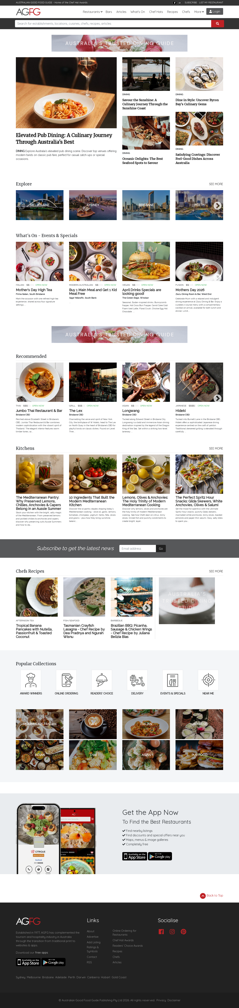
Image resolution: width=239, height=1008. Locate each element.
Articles (121, 12)
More (197, 12)
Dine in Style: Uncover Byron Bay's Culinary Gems (197, 102)
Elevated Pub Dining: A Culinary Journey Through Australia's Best (64, 138)
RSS (89, 962)
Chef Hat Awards (78, 2)
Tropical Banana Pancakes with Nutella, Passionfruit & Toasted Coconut (34, 631)
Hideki (181, 411)
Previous (21, 206)
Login (214, 11)
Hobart (105, 977)
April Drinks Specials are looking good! (141, 292)
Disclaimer (174, 1000)
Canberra (93, 977)
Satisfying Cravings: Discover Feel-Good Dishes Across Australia (198, 159)
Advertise (92, 936)
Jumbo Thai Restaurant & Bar (39, 411)
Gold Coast (119, 977)
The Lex (75, 411)
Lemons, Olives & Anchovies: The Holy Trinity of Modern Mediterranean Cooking (145, 501)
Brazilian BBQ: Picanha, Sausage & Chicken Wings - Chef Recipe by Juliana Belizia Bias (131, 631)
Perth (71, 977)
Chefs (186, 12)
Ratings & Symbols (93, 949)
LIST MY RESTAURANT (211, 2)
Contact (92, 957)
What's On (138, 12)
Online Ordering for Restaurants (124, 933)
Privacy (161, 1000)
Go (161, 548)
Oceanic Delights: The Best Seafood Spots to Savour (142, 161)
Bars (109, 12)
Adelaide (61, 977)
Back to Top (211, 896)
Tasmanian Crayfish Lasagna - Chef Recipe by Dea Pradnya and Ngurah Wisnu (84, 631)
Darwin (81, 977)
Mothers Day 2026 (190, 290)
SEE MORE (216, 184)
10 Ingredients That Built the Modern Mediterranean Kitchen (91, 501)
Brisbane (48, 977)
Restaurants (91, 12)
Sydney (20, 977)
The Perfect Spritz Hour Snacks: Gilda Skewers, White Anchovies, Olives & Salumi (199, 501)
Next (217, 206)
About (90, 931)
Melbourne (34, 977)
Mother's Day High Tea (34, 290)
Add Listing (93, 942)
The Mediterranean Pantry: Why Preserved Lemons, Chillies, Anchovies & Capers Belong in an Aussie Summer (38, 503)
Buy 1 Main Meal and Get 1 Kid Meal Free (93, 292)
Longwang (130, 411)
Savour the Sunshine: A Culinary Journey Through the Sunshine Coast (145, 104)
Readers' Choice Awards (128, 945)
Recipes (172, 12)
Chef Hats (156, 12)
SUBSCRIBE (191, 2)
